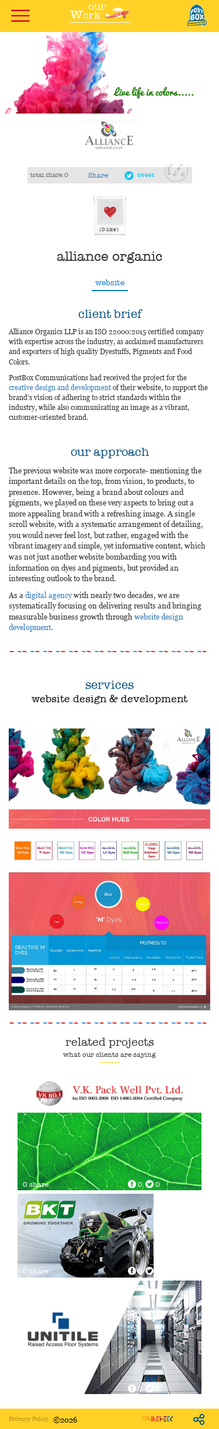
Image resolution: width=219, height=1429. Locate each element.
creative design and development (60, 387)
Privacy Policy (28, 1419)
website (109, 283)
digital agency (48, 594)
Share (98, 175)
